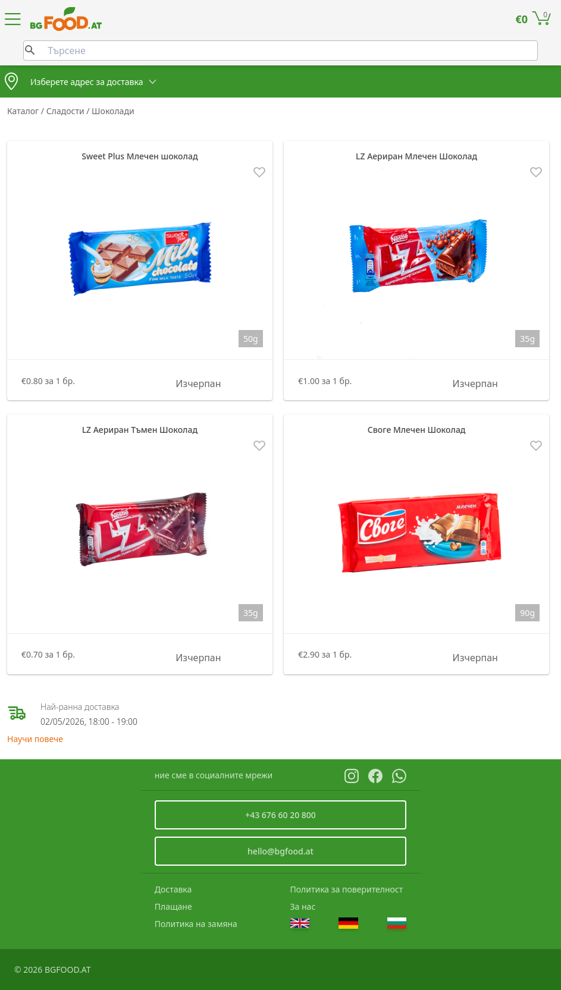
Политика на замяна (196, 923)
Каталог (24, 111)
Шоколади (113, 111)
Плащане (173, 906)
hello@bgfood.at (280, 851)
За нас (303, 906)
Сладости (66, 111)
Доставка (173, 889)
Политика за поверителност (346, 889)
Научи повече (35, 738)
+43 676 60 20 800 (280, 815)
